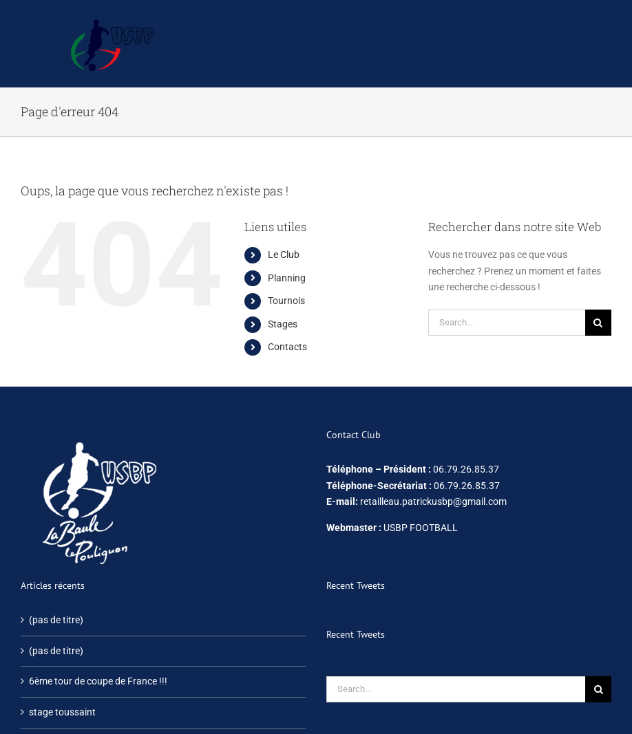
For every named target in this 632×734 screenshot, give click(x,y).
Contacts (287, 346)
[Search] (598, 323)
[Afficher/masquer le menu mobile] (604, 24)
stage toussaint (62, 711)
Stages (282, 324)
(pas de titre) (56, 619)
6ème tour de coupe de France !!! (98, 681)
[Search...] (506, 323)
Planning (287, 277)
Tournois (286, 300)
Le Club (283, 254)
